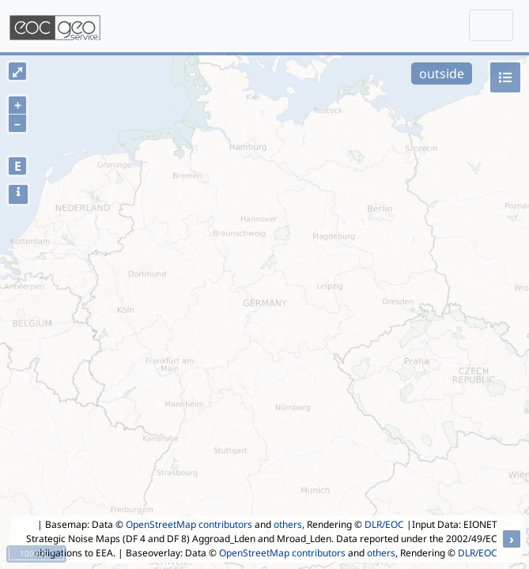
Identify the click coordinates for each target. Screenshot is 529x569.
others (288, 524)
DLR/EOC (384, 524)
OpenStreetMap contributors (189, 524)
